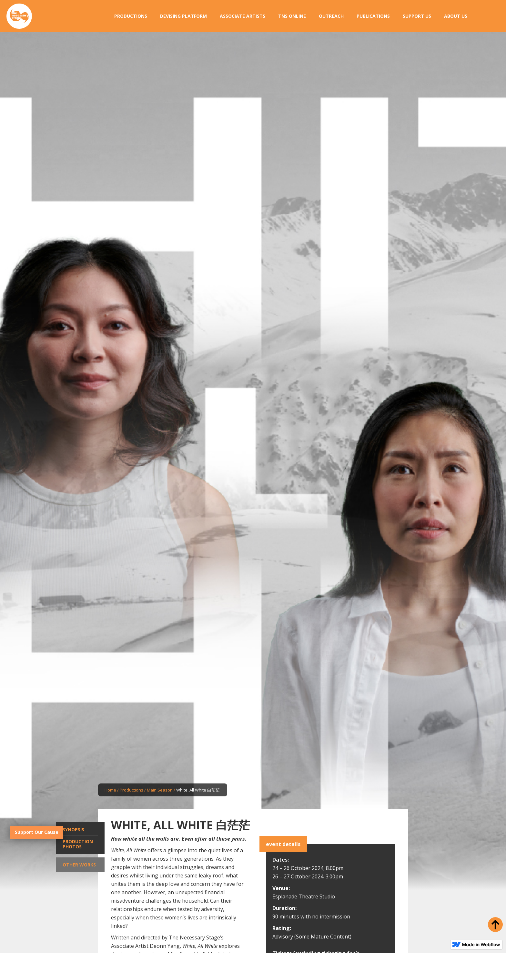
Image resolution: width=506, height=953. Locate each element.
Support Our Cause (36, 832)
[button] (131, 16)
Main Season (160, 790)
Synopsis (73, 829)
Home (110, 790)
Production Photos (78, 844)
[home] (19, 16)
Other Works (79, 865)
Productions (131, 790)
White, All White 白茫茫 (198, 790)
